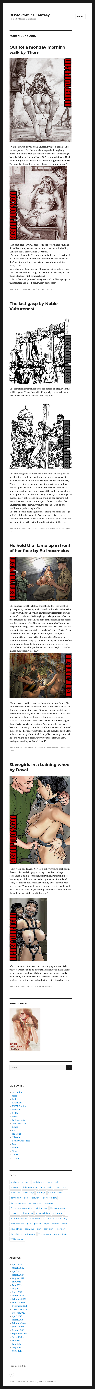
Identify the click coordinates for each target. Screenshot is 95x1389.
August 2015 (18, 1337)
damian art (16, 1198)
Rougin (15, 1147)
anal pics (15, 1182)
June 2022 (17, 1285)
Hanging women (58, 1208)
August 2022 (18, 1278)
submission (30, 1234)
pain (29, 1224)
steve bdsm (16, 1234)
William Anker (17, 1239)
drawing (49, 1203)
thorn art (49, 289)
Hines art (15, 1213)
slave (64, 1224)
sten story (49, 1229)
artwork (26, 1182)
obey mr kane (17, 1224)
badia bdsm (38, 1182)
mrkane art (58, 1213)
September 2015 (19, 1333)
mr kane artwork (19, 1218)
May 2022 (16, 1288)
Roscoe (15, 1144)
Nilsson (16, 1137)
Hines (15, 1127)
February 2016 (19, 1323)
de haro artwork (32, 1198)
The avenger (44, 1234)
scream (55, 1224)
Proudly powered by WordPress (43, 1382)
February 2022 (19, 1299)
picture (37, 1224)
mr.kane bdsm (43, 1213)
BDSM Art (26, 289)
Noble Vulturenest (38, 529)
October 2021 (18, 1313)
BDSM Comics (27, 748)
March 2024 (18, 1268)
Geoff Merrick (19, 1123)
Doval (32, 987)
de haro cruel (35, 1203)
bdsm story (28, 1192)
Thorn (33, 289)
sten (39, 1229)
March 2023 (18, 1275)
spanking (29, 1229)
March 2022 (18, 1295)
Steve (14, 1151)
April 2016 (17, 1316)
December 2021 (19, 1306)
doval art (48, 987)
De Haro (16, 1113)
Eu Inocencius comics (21, 1208)
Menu (80, 16)
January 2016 (18, 1326)
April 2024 (17, 1264)
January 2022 (18, 1302)
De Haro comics (18, 1203)
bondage (41, 1192)
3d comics (17, 1092)
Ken (14, 1130)
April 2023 (17, 1271)
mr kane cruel (54, 1218)
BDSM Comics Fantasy (30, 15)
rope (46, 1224)
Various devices (61, 1234)
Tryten (15, 1158)
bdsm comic (46, 1187)
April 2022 (17, 1292)
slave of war (16, 1229)
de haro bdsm (50, 1198)
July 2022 (16, 1281)
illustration (27, 1213)
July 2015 (16, 1340)
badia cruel (52, 1182)
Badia (15, 1099)
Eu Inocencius (39, 748)
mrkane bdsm (37, 1218)
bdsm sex (15, 1192)
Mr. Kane (16, 1134)
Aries (14, 1096)
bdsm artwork (30, 1187)
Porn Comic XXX (18, 1366)
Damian (16, 1109)
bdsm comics (52, 748)
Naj (65, 1218)
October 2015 (18, 1330)
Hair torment (41, 1208)
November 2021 (19, 1309)
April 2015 (17, 1351)
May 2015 (16, 1347)
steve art (61, 1229)
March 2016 (17, 1320)
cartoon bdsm (55, 1192)
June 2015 (16, 1344)
